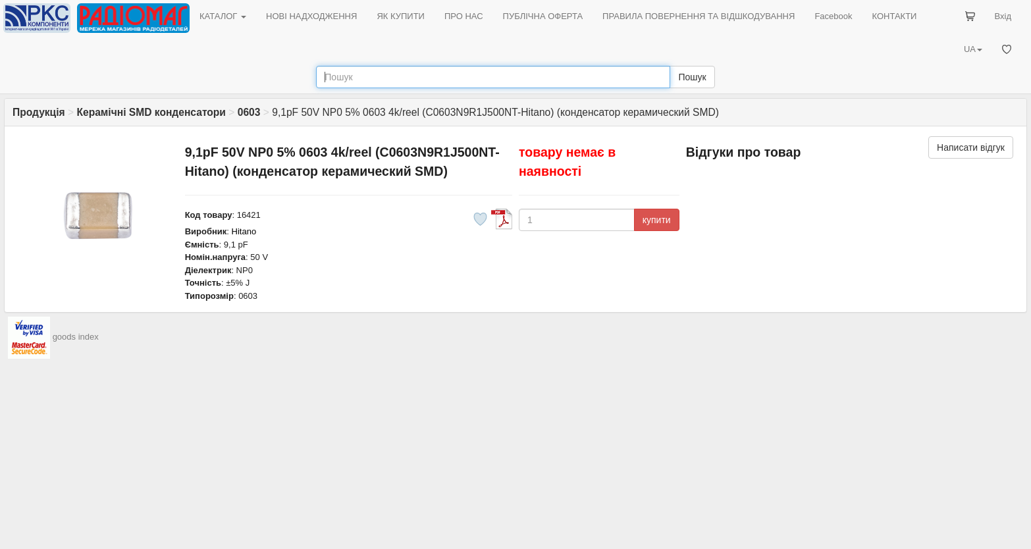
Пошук (692, 77)
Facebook (833, 16)
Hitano (244, 231)
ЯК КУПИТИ (401, 16)
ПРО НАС (463, 16)
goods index (76, 337)
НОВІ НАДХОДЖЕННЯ (311, 16)
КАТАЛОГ (222, 16)
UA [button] (973, 49)
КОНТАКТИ (894, 16)
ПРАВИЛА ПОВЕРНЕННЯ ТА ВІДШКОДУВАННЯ (698, 16)
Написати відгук (971, 147)
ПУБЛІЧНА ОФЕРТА (543, 16)
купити (657, 220)
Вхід (1003, 16)
